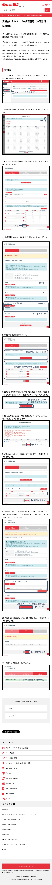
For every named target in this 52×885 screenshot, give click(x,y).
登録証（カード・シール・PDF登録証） (14, 844)
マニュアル (9, 15)
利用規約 (18, 876)
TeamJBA (44, 5)
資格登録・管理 (8, 783)
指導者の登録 (6, 829)
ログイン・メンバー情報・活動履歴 (15, 748)
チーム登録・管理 (9, 758)
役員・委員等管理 (9, 788)
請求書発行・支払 (9, 768)
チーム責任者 (8, 753)
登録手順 (5, 810)
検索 (47, 10)
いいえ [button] (11, 715)
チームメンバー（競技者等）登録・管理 (16, 763)
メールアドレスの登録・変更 (11, 819)
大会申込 (6, 773)
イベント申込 (8, 793)
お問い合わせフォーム (26, 866)
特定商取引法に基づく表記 (29, 876)
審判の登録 (5, 834)
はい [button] (11, 708)
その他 (4, 854)
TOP (3, 15)
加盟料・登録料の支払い (9, 839)
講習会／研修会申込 (10, 778)
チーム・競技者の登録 (9, 824)
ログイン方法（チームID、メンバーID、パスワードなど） (20, 815)
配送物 (6, 799)
